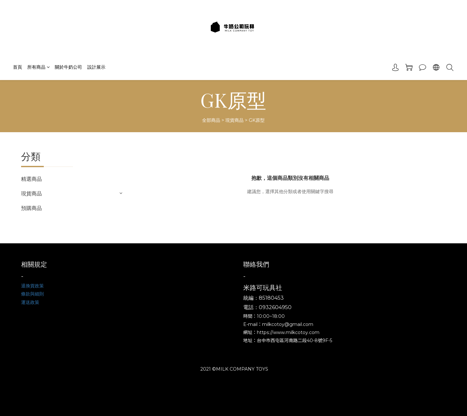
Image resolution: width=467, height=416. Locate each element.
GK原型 (257, 120)
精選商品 (31, 179)
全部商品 (211, 120)
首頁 (17, 67)
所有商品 (38, 67)
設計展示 (96, 67)
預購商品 (31, 208)
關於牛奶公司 (68, 67)
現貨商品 (234, 120)
